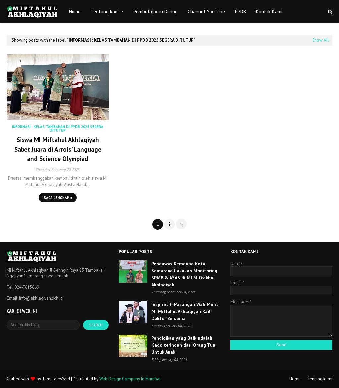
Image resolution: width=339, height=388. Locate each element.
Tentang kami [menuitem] (105, 11)
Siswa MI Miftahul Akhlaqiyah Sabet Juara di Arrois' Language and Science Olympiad (57, 149)
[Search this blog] (43, 325)
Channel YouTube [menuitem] (206, 11)
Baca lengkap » (58, 197)
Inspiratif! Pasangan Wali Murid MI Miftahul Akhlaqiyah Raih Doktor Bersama (185, 311)
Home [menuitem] (75, 11)
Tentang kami (319, 379)
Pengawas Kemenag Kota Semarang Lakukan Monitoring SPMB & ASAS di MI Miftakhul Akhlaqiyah (184, 274)
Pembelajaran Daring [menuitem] (156, 11)
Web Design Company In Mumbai (129, 379)
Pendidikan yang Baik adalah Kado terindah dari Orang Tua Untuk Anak (183, 345)
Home (295, 379)
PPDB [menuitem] (240, 11)
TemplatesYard (56, 379)
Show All (320, 40)
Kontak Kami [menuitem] (269, 11)
